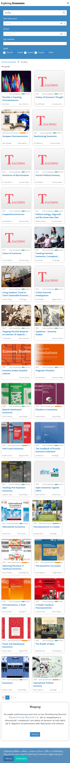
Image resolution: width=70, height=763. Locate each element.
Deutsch (10, 52)
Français (41, 52)
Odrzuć (8, 758)
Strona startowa (8, 62)
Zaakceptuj (21, 758)
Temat (6, 29)
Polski (51, 52)
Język (5, 48)
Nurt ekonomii (10, 19)
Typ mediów (8, 39)
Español (31, 52)
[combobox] (35, 43)
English (20, 52)
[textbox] (35, 43)
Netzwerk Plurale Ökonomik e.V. (24, 718)
